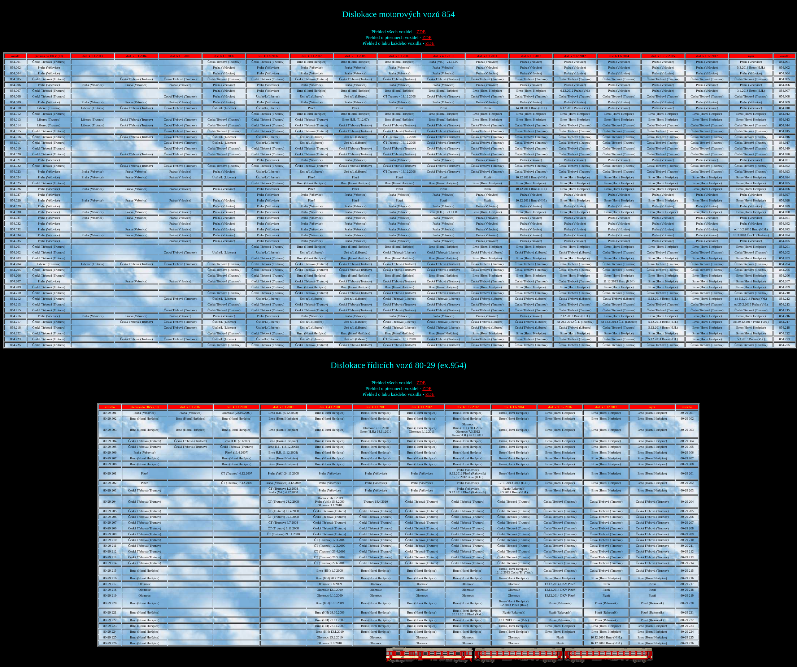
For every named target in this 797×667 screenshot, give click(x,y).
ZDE (421, 31)
